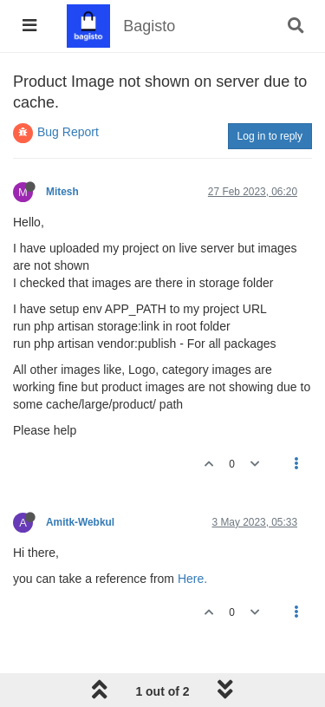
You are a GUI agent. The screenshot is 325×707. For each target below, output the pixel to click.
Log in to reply (269, 136)
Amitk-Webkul (80, 522)
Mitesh (62, 192)
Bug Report (68, 132)
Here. (192, 579)
